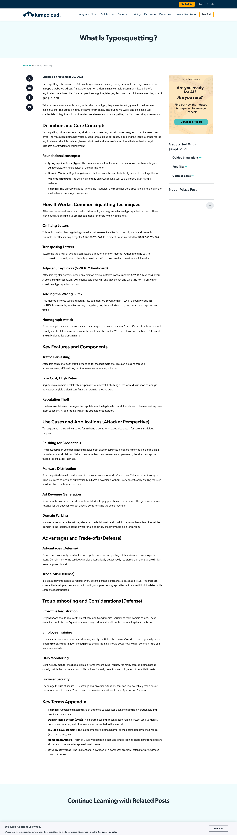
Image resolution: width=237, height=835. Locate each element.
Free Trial (206, 14)
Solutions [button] (106, 14)
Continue (218, 828)
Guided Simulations (185, 157)
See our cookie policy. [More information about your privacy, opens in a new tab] (107, 832)
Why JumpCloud (88, 14)
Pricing (137, 14)
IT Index (27, 65)
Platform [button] (122, 14)
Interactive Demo (186, 14)
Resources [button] (165, 14)
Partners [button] (148, 14)
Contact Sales (181, 175)
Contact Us (186, 4)
